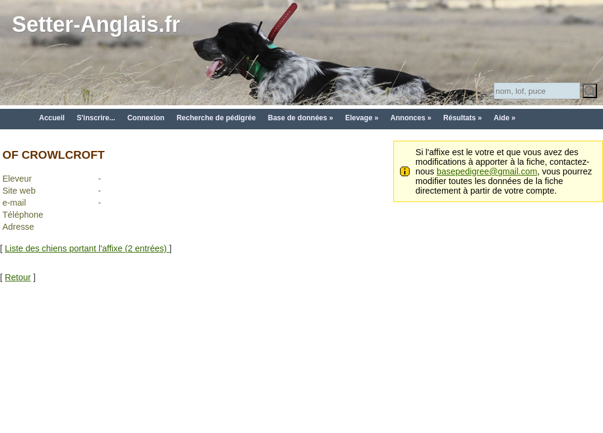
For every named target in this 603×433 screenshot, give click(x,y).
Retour (18, 277)
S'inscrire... (96, 118)
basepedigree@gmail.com (487, 171)
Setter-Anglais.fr (96, 24)
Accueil (52, 118)
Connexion (146, 118)
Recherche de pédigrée (216, 118)
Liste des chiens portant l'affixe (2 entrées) (87, 248)
